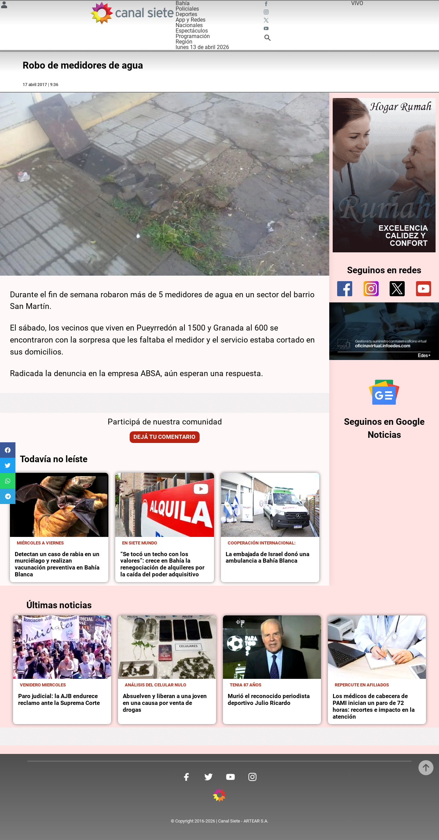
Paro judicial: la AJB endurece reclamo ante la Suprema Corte (59, 699)
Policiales (187, 8)
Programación (193, 36)
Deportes (186, 14)
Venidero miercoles (43, 684)
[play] (201, 488)
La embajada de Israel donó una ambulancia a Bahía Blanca (267, 557)
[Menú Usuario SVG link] (4, 6)
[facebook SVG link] (266, 5)
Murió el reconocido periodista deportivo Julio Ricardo (269, 699)
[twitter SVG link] (266, 21)
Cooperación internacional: (262, 542)
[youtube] (423, 288)
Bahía (183, 3)
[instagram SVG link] (266, 13)
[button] (7, 450)
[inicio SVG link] (219, 796)
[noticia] (59, 505)
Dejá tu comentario (164, 437)
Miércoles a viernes (40, 542)
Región (184, 41)
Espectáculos (192, 30)
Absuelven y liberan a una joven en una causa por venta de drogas (165, 703)
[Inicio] (132, 13)
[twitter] (397, 288)
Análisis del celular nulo (155, 684)
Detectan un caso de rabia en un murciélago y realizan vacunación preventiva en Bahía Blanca (57, 564)
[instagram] (371, 288)
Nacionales (189, 25)
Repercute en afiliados (362, 684)
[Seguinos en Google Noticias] (384, 392)
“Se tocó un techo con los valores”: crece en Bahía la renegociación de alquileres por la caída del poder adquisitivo (162, 564)
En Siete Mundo (139, 542)
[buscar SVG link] (267, 39)
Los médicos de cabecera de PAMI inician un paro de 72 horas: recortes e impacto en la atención (374, 706)
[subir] (426, 767)
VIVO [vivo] (357, 3)
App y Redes (190, 19)
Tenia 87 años (245, 684)
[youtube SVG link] (266, 29)
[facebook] (344, 288)
